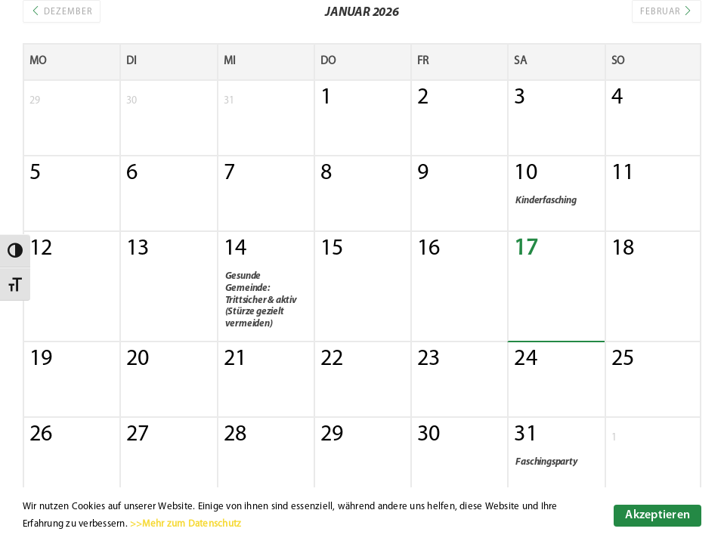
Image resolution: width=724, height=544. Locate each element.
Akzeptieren (657, 515)
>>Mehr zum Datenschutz (185, 524)
